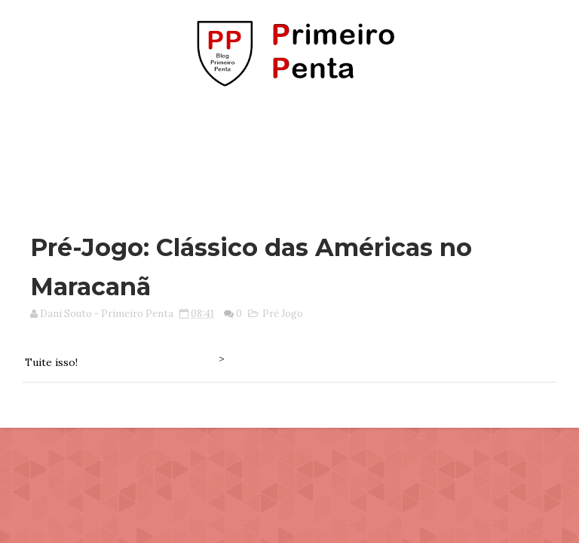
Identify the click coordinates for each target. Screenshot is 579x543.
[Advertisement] (289, 153)
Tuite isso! (51, 362)
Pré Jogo (282, 313)
